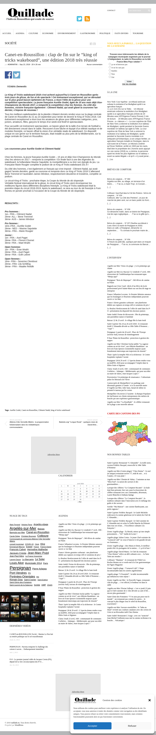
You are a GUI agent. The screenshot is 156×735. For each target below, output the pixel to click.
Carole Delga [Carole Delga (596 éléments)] (15, 536)
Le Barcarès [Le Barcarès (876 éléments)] (28, 559)
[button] (149, 700)
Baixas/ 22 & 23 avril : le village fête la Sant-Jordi (126, 320)
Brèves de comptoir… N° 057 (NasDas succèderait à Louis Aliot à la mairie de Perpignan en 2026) (127, 224)
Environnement (67, 33)
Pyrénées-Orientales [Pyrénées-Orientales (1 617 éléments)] (22, 576)
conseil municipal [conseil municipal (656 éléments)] (17, 544)
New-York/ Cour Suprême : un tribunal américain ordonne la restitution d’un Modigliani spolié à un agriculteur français (126, 104)
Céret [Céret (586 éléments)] (37, 544)
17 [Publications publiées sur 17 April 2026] (87, 494)
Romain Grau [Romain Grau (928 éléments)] (16, 579)
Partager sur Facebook (8, 74)
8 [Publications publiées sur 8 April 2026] (74, 491)
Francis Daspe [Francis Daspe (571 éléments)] (45, 547)
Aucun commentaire (94, 64)
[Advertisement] (30, 302)
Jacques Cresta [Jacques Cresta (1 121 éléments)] (18, 553)
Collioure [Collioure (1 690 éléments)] (42, 535)
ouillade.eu (15, 723)
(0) (112, 159)
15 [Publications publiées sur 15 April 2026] (74, 494)
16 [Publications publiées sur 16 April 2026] (80, 494)
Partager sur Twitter (16, 74)
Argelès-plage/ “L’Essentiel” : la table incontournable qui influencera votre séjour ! (127, 575)
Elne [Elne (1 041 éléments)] (42, 544)
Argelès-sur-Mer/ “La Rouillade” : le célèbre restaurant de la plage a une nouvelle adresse (128, 403)
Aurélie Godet (15, 410)
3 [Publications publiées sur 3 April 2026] (86, 488)
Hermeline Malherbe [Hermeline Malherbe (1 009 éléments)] (37, 549)
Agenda (20, 33)
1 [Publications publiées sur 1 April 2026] (74, 488)
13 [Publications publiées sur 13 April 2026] (61, 494)
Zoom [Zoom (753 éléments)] (49, 585)
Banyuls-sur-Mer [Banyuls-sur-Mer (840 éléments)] (17, 532)
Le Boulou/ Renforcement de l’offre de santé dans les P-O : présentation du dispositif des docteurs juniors (128, 309)
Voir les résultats (129, 84)
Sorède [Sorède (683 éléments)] (37, 585)
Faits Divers (121, 33)
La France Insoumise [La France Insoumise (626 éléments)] (33, 556)
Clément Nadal (44, 410)
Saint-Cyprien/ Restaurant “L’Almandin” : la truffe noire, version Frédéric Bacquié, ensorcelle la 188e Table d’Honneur (129, 465)
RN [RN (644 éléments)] (37, 577)
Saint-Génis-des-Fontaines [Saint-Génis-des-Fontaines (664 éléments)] (21, 582)
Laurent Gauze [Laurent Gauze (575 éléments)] (15, 559)
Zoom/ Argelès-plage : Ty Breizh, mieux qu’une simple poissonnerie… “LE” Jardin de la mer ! (128, 532)
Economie (47, 33)
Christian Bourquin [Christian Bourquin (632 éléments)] (28, 536)
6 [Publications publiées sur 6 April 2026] (61, 491)
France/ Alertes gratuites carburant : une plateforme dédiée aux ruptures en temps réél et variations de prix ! (128, 304)
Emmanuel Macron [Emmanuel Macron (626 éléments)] (17, 547)
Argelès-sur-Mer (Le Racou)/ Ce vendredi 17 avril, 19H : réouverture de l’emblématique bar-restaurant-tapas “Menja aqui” (129, 274)
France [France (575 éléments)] (36, 547)
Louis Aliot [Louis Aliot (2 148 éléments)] (17, 563)
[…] (108, 159)
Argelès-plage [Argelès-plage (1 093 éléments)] (40, 524)
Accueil (6, 33)
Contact (111, 10)
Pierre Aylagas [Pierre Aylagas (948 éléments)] (39, 568)
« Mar (79, 502)
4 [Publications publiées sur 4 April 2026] (92, 488)
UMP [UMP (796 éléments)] (43, 585)
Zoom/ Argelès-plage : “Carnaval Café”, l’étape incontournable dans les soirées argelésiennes (125, 569)
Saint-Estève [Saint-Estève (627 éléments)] (42, 580)
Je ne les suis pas (117, 68)
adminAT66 (12, 64)
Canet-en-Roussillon (29, 410)
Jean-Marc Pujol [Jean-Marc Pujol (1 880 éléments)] (38, 553)
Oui (112, 77)
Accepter (92, 725)
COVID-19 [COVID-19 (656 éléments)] (29, 544)
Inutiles (114, 71)
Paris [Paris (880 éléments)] (45, 563)
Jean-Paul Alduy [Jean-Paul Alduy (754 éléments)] (17, 556)
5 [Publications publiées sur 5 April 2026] (99, 488)
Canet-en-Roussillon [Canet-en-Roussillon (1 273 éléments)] (37, 532)
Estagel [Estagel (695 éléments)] (29, 547)
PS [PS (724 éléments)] (29, 573)
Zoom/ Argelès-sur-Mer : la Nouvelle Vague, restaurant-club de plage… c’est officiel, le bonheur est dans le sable (128, 582)
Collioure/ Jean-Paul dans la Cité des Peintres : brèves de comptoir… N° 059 (129, 194)
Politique (105, 33)
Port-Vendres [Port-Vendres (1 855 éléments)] (18, 573)
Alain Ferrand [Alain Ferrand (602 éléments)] (15, 525)
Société (11, 43)
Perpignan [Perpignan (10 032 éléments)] (20, 568)
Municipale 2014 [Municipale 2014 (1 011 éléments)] (33, 563)
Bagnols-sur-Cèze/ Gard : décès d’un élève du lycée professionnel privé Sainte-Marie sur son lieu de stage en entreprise (129, 288)
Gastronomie (87, 33)
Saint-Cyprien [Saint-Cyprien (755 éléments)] (30, 580)
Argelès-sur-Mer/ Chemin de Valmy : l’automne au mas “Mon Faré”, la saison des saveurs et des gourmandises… (128, 481)
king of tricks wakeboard (60, 410)
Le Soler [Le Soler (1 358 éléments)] (40, 559)
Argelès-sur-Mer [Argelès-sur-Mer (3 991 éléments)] (23, 528)
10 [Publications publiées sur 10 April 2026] (87, 491)
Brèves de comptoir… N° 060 (118, 179)
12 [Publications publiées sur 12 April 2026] (99, 491)
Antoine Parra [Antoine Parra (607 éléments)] (26, 525)
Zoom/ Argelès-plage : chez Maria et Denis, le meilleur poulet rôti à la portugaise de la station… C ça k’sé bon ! (129, 547)
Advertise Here (53, 454)
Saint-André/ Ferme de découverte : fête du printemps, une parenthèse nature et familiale (128, 315)
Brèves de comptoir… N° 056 (118, 239)
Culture (33, 33)
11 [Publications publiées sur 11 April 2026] (93, 491)
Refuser (132, 725)
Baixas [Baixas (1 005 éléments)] (41, 529)
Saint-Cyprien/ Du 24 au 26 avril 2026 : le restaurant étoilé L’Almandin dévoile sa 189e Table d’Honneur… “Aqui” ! (128, 326)
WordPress (19, 725)
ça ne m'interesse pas (119, 64)
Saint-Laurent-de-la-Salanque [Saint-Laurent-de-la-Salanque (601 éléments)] (21, 585)
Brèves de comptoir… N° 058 (118, 209)
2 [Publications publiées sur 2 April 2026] (80, 488)
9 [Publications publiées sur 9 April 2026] (80, 491)
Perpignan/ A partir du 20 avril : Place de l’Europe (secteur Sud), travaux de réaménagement (126, 333)
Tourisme (138, 33)
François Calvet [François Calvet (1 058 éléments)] (18, 549)
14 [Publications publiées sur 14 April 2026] (68, 494)
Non (113, 74)
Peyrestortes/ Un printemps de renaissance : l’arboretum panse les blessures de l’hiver (128, 378)
